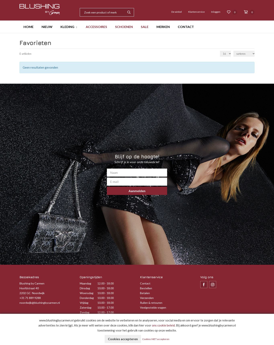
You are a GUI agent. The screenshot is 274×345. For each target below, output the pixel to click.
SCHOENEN (124, 27)
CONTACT (186, 27)
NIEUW (47, 27)
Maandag (85, 283)
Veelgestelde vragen (153, 307)
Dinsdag (85, 288)
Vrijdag (84, 302)
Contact (145, 283)
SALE (144, 27)
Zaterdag (85, 307)
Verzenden (147, 298)
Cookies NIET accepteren (155, 339)
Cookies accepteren (123, 339)
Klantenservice (196, 11)
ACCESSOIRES (96, 27)
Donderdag (87, 298)
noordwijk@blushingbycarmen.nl (39, 302)
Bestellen (146, 288)
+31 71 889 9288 (30, 298)
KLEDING (67, 27)
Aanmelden (137, 191)
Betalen (145, 293)
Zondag (84, 312)
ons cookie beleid (163, 325)
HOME (29, 27)
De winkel (176, 11)
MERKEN (163, 27)
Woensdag (86, 293)
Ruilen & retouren (151, 302)
